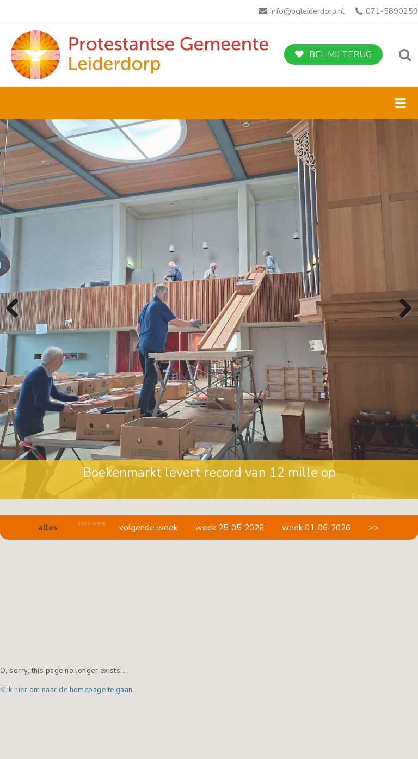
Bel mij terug (340, 54)
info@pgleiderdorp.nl (307, 10)
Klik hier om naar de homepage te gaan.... (70, 690)
